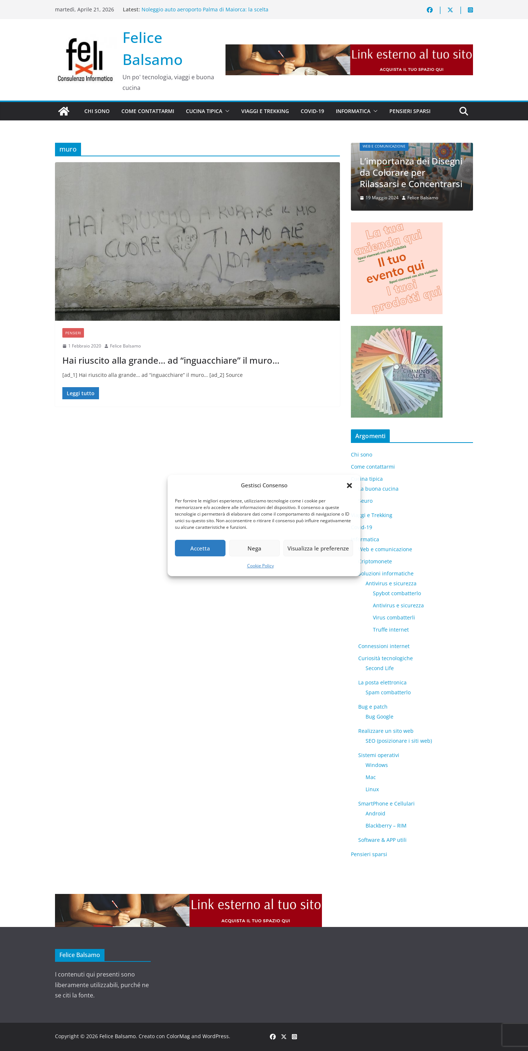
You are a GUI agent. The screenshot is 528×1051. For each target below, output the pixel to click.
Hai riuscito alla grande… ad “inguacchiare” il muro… (170, 360)
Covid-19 (312, 111)
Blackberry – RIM (386, 825)
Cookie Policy (260, 566)
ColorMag (178, 1036)
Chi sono (97, 111)
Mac (371, 777)
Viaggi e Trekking (265, 111)
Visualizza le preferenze (318, 548)
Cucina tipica (204, 111)
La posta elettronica (382, 682)
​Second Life (380, 668)
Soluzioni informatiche (386, 573)
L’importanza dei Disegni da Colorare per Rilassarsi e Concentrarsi (411, 172)
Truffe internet (391, 629)
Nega (254, 548)
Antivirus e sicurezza (391, 583)
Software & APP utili (382, 839)
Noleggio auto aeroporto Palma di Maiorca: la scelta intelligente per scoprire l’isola (205, 13)
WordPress (215, 1036)
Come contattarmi (147, 111)
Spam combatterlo (388, 692)
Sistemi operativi (378, 755)
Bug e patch (373, 706)
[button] (349, 485)
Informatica (353, 111)
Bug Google (379, 716)
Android (375, 813)
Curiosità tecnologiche (385, 658)
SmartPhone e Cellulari (386, 803)
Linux (372, 789)
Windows (377, 764)
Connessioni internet (384, 646)
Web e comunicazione (384, 146)
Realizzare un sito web (386, 730)
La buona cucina (378, 488)
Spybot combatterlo (397, 593)
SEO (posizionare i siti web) (399, 740)
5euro (365, 500)
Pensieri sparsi (409, 111)
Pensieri (73, 332)
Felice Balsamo (125, 346)
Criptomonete (375, 561)
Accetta (200, 548)
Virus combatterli (394, 617)
